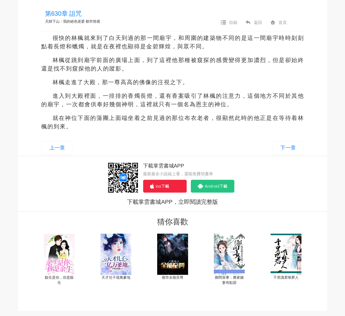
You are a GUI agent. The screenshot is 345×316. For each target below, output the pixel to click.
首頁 (278, 23)
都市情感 (93, 21)
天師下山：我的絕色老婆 (65, 21)
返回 (253, 23)
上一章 (57, 148)
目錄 (228, 23)
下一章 (288, 148)
